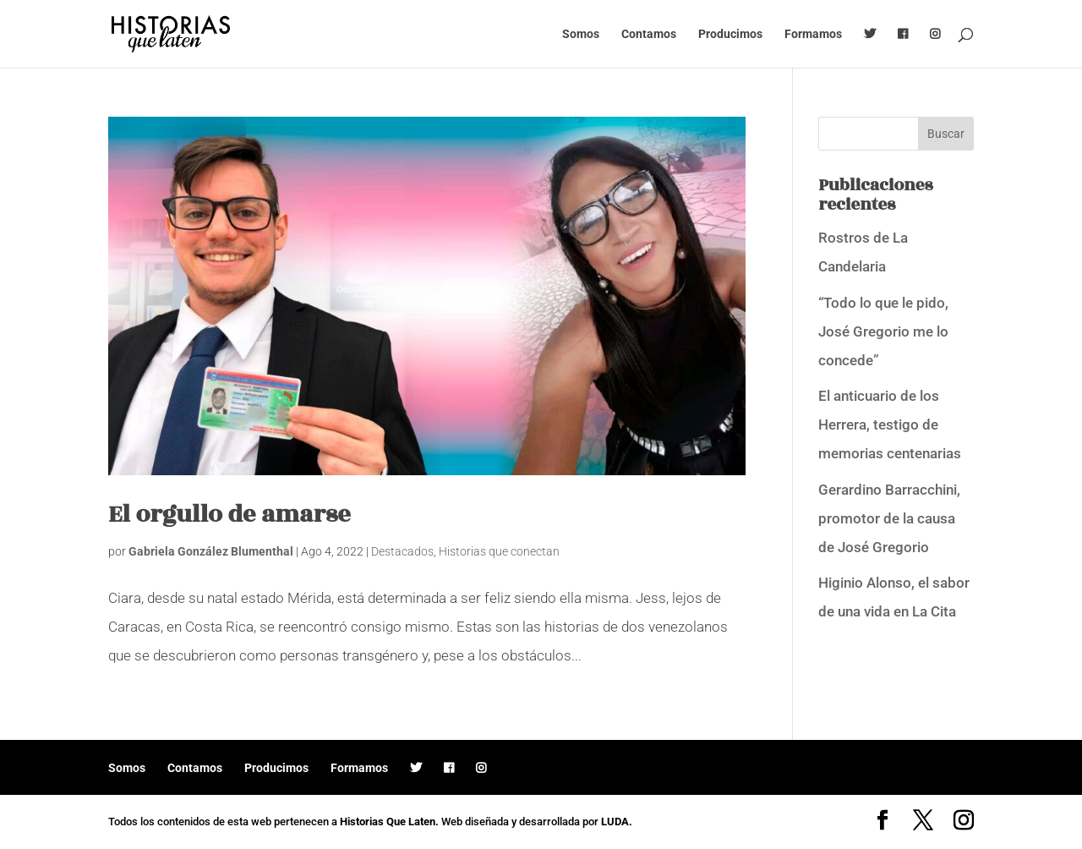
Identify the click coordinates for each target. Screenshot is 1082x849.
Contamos (648, 34)
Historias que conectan (499, 551)
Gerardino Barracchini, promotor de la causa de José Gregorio (889, 518)
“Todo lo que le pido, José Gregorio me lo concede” (883, 331)
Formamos (813, 34)
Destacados (402, 551)
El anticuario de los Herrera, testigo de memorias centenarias (889, 424)
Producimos (730, 34)
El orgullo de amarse (229, 514)
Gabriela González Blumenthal (210, 551)
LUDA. (616, 821)
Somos (580, 34)
